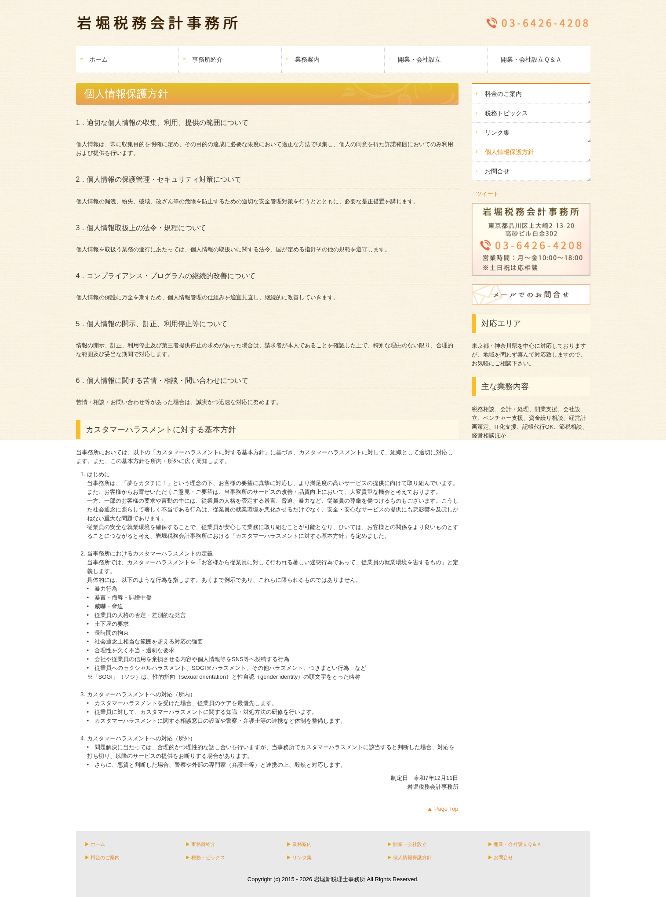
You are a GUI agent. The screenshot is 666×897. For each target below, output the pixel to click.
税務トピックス (506, 113)
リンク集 (497, 132)
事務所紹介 (207, 59)
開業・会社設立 (419, 59)
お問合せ (497, 171)
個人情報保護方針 (509, 151)
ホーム (98, 59)
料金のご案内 (503, 93)
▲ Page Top (442, 808)
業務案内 (307, 59)
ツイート (487, 194)
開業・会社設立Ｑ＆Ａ (531, 59)
